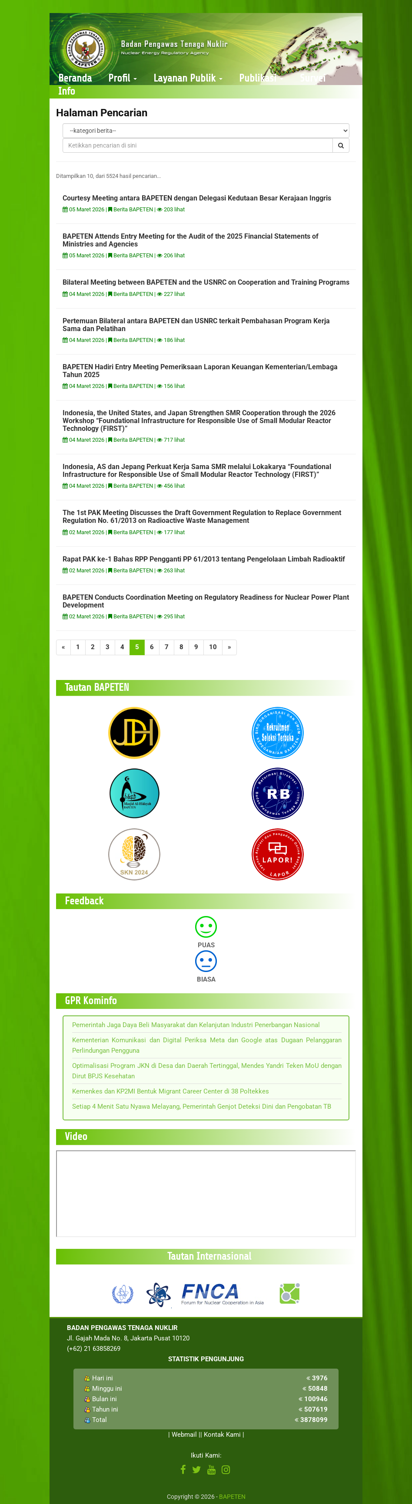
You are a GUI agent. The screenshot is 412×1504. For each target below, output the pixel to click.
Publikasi (261, 78)
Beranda (75, 78)
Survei (313, 78)
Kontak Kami (222, 1434)
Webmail (184, 1434)
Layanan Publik (188, 78)
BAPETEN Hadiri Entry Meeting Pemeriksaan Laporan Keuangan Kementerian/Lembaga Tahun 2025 (200, 371)
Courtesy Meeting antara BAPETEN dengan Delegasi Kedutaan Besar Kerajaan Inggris (197, 198)
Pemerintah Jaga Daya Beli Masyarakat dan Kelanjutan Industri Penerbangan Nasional (196, 1025)
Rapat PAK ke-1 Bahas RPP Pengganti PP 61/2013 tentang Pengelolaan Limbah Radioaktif (204, 559)
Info (66, 91)
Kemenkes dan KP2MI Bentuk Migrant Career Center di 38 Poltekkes (170, 1091)
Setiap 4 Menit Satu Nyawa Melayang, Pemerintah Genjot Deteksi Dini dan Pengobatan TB (201, 1106)
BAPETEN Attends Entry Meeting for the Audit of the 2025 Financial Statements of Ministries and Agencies (191, 240)
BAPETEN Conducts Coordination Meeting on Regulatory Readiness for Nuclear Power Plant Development (206, 601)
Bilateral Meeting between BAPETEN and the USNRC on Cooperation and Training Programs (206, 282)
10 (213, 647)
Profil (122, 78)
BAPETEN (232, 1496)
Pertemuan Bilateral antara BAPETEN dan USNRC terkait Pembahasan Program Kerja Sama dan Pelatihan (196, 325)
